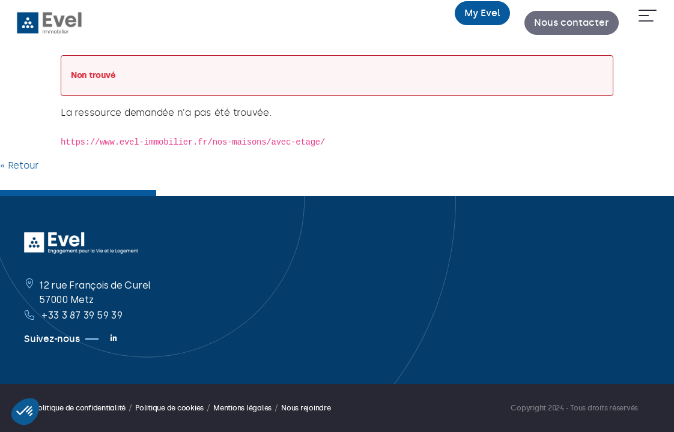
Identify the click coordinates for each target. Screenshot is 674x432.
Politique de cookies (169, 408)
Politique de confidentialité (80, 408)
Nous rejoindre (306, 408)
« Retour (19, 165)
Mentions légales (242, 408)
